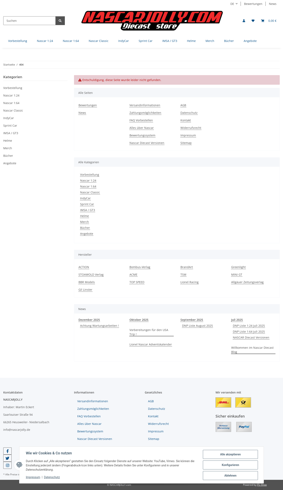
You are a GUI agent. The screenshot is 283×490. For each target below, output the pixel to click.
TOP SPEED (136, 282)
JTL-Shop (262, 485)
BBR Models (86, 282)
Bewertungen (253, 4)
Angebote (86, 234)
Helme (84, 216)
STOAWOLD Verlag (91, 274)
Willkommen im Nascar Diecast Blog (252, 350)
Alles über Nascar (141, 128)
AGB (183, 105)
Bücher (85, 228)
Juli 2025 (237, 320)
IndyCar (85, 198)
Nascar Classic (90, 192)
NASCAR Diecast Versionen (251, 337)
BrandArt (186, 267)
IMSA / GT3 (87, 210)
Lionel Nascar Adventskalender (150, 344)
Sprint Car (87, 204)
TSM (183, 274)
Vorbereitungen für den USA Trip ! (148, 332)
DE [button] (232, 4)
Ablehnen (230, 475)
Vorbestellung (89, 174)
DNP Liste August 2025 (197, 326)
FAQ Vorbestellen (141, 120)
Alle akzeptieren (230, 454)
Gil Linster (85, 290)
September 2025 (191, 320)
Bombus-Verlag (139, 267)
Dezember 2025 (89, 320)
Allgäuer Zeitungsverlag (247, 282)
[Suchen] (29, 20)
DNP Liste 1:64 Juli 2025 (249, 331)
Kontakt (185, 120)
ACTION (83, 267)
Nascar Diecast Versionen (146, 143)
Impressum (33, 477)
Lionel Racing (189, 282)
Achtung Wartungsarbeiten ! (99, 326)
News (272, 4)
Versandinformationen (144, 105)
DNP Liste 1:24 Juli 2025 (249, 326)
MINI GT (236, 274)
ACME (133, 274)
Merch (84, 222)
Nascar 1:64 (88, 186)
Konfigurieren (230, 465)
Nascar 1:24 (88, 180)
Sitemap (186, 143)
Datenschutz (52, 477)
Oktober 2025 (138, 320)
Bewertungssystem (142, 135)
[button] (243, 21)
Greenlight (238, 267)
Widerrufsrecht (190, 128)
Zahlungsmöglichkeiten (145, 113)
